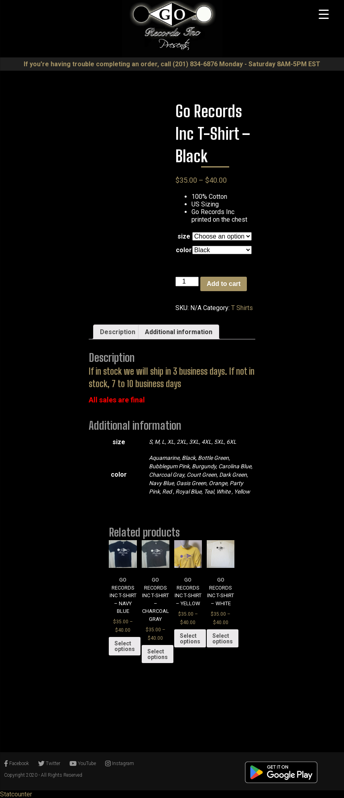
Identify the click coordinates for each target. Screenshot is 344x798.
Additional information (178, 332)
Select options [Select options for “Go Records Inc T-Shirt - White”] (222, 639)
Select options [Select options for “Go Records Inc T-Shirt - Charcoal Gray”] (157, 654)
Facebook (16, 763)
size (183, 236)
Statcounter (16, 794)
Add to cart (223, 283)
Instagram (119, 763)
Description (117, 332)
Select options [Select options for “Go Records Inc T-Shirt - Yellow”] (190, 639)
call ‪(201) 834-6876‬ (189, 64)
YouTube (82, 763)
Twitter (49, 763)
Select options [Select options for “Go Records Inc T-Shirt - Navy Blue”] (124, 646)
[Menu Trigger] (323, 14)
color (184, 250)
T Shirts (242, 308)
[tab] (117, 332)
